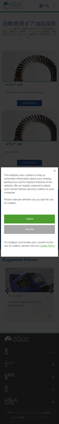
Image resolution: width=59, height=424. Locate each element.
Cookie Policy (47, 246)
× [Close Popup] (54, 170)
